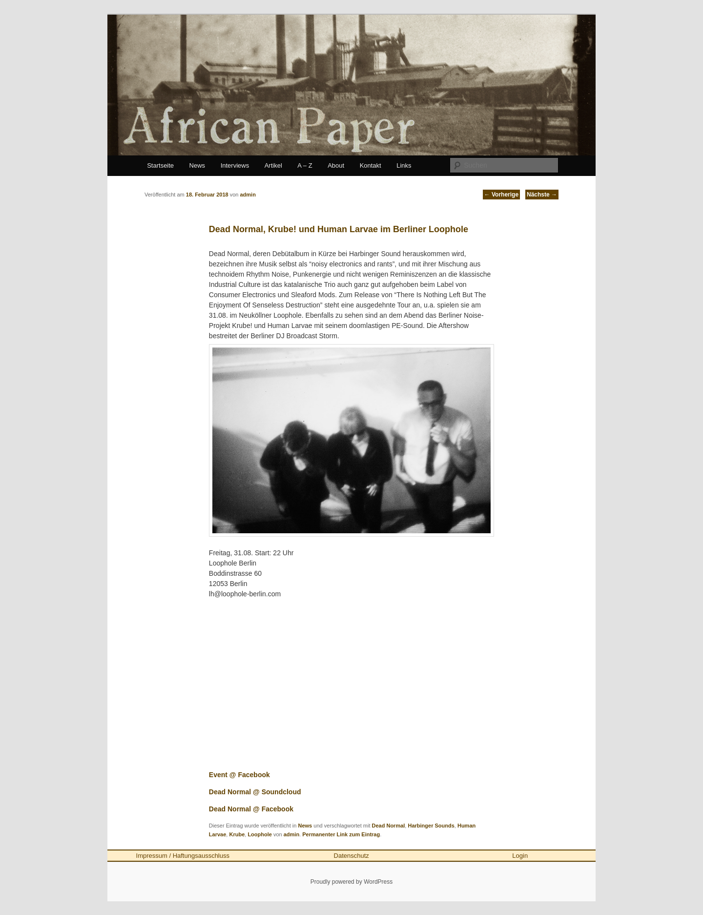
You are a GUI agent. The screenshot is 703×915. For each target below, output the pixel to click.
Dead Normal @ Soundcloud (255, 792)
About (336, 165)
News (197, 165)
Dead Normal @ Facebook (251, 809)
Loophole (260, 834)
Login (520, 855)
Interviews (235, 165)
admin (291, 834)
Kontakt (370, 165)
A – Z (304, 165)
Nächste (542, 194)
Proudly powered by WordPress (351, 881)
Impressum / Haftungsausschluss (182, 855)
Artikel (273, 165)
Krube (237, 834)
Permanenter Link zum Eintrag (341, 834)
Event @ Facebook (239, 775)
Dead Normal (388, 825)
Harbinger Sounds (431, 825)
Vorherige (501, 194)
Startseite (160, 165)
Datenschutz (351, 855)
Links (403, 165)
